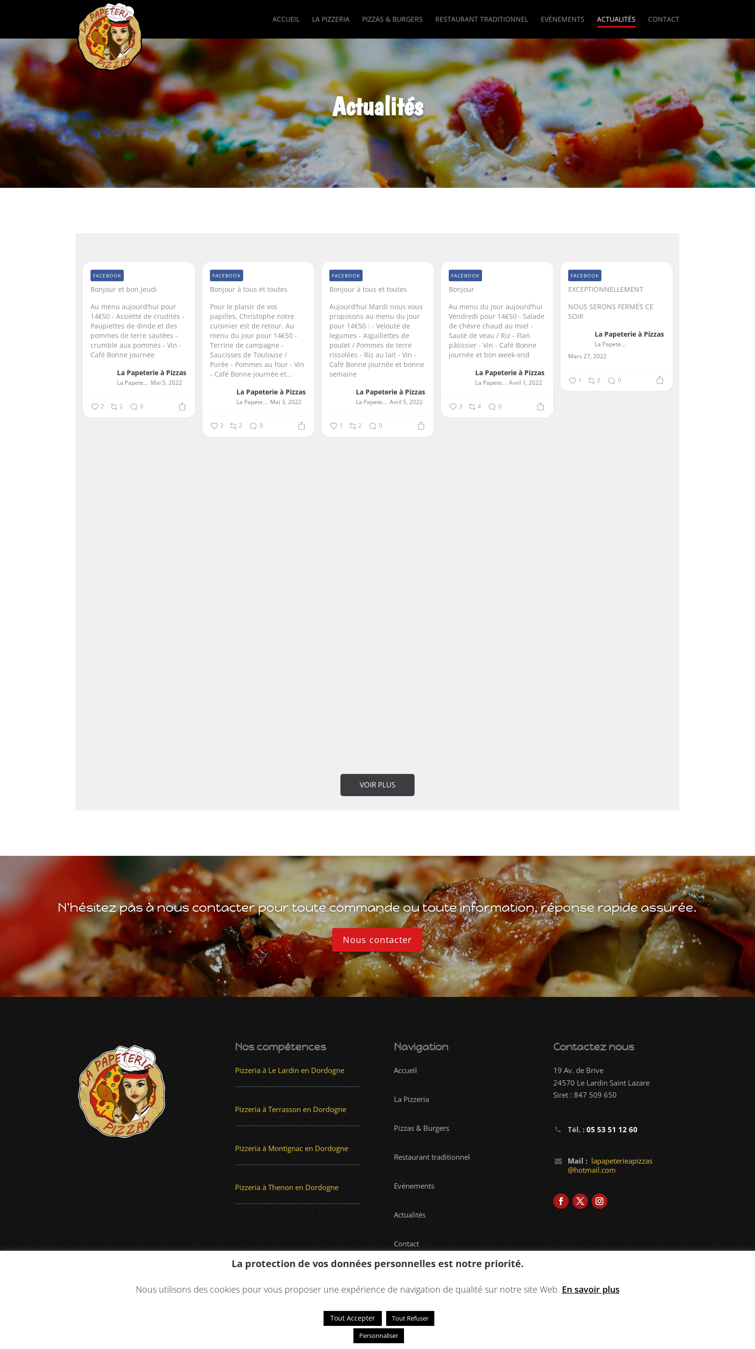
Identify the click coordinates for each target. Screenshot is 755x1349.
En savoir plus (591, 1289)
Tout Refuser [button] (410, 1318)
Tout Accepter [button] (352, 1318)
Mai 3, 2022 (285, 402)
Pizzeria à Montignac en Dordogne (291, 1148)
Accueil (286, 20)
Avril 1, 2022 (525, 383)
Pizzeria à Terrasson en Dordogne (290, 1109)
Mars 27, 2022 (587, 356)
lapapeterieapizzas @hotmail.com (610, 1165)
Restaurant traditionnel (481, 20)
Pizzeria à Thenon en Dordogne (286, 1187)
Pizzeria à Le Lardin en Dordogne (289, 1070)
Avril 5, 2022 (406, 402)
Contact (663, 20)
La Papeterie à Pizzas (151, 372)
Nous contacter (377, 939)
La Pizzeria (331, 20)
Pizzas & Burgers (392, 20)
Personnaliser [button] (378, 1335)
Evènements (563, 20)
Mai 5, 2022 (166, 383)
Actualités (616, 20)
